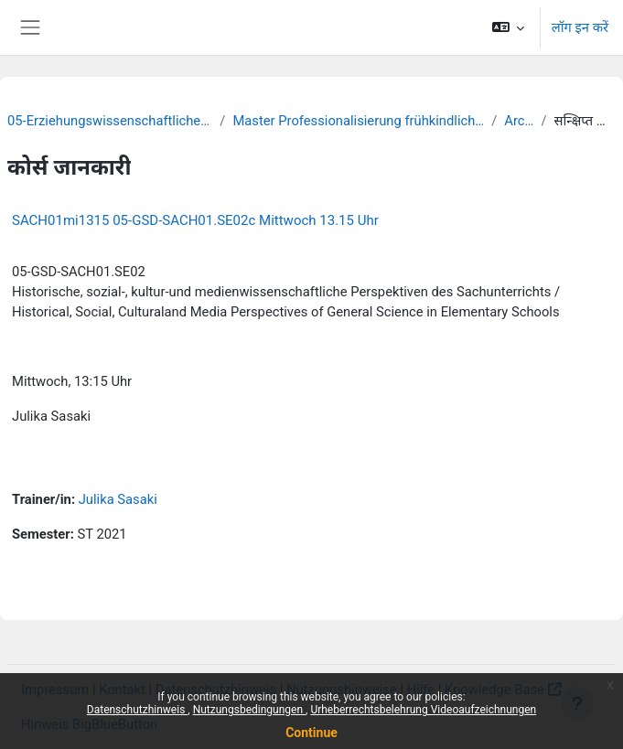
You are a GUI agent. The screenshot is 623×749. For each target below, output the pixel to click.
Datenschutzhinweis (137, 709)
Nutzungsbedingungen (249, 709)
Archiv (518, 120)
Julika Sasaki (118, 499)
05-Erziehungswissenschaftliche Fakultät (109, 120)
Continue (311, 732)
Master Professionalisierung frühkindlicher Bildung (358, 120)
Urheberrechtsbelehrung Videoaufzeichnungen (423, 709)
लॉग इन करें (580, 27)
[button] (507, 27)
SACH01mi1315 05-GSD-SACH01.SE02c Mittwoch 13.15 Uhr (195, 220)
